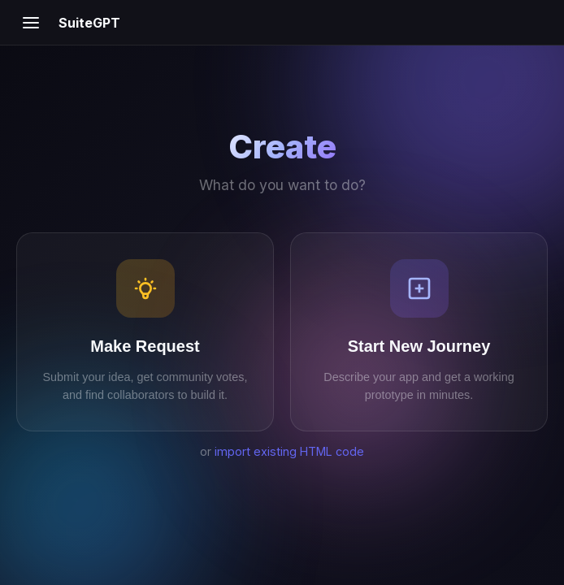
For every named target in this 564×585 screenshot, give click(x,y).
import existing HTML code (289, 451)
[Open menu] (31, 23)
